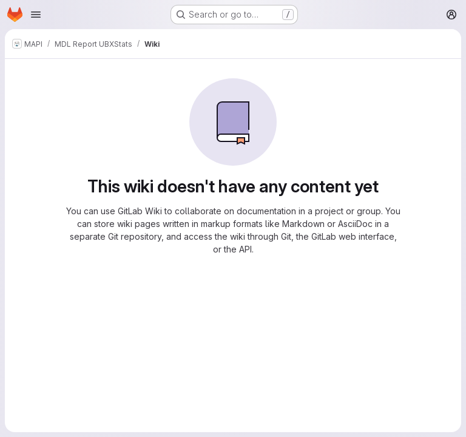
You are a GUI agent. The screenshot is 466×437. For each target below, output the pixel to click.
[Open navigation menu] (36, 14)
